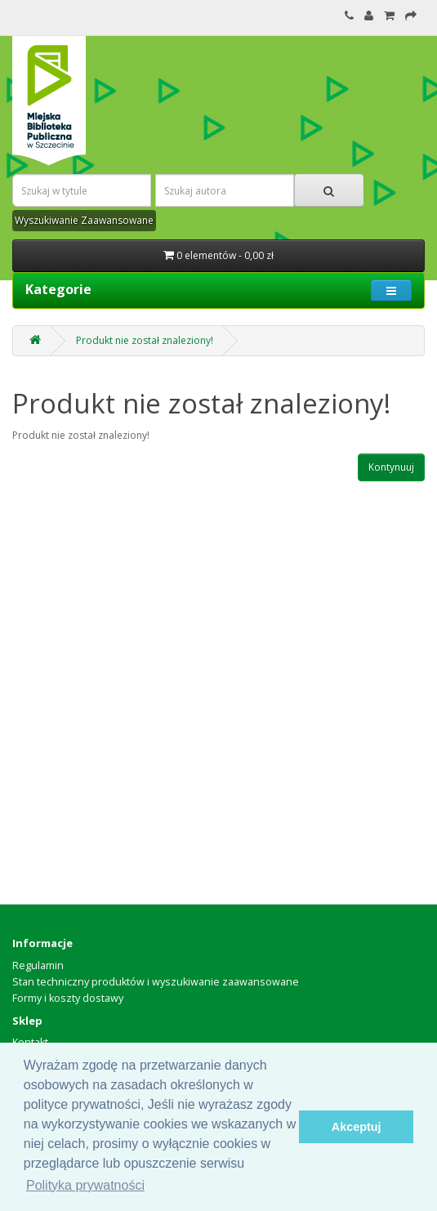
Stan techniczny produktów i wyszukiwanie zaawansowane (155, 982)
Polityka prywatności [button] (85, 1185)
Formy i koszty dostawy (67, 998)
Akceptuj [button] (356, 1126)
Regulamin (38, 965)
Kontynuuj (391, 467)
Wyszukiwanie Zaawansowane (84, 220)
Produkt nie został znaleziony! (144, 340)
